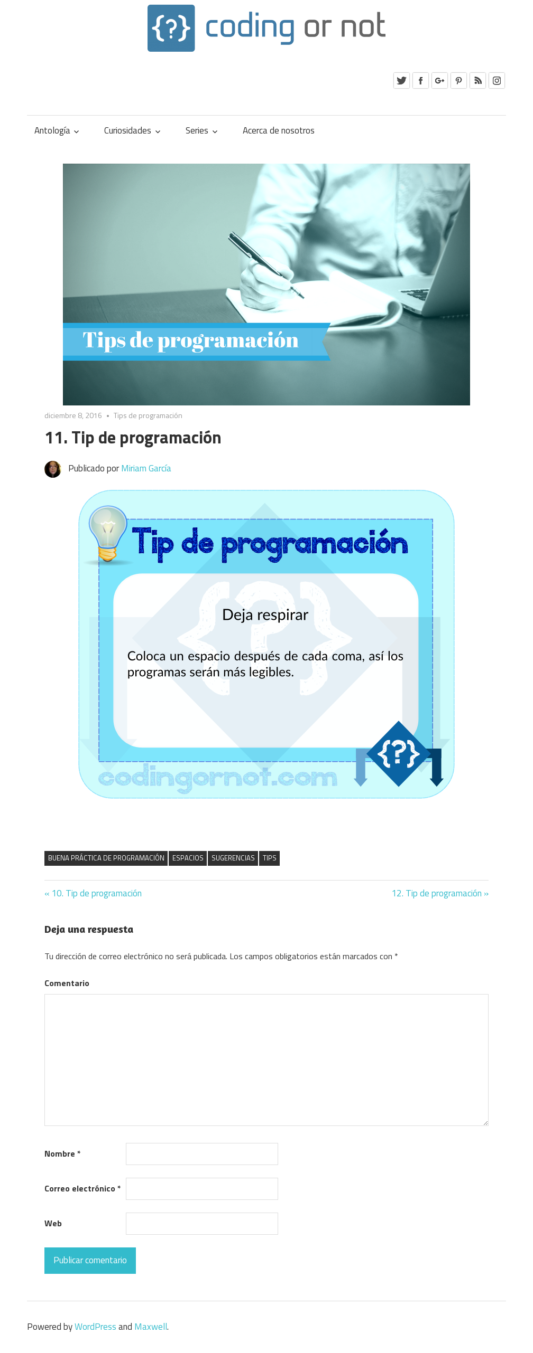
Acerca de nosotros (279, 130)
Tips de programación (148, 415)
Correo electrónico (82, 1188)
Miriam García (146, 468)
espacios (188, 858)
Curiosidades (127, 130)
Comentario (66, 983)
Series (197, 130)
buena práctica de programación (106, 858)
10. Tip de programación (96, 893)
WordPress (95, 1326)
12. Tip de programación (436, 893)
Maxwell (150, 1326)
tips (270, 858)
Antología (52, 130)
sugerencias (233, 858)
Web (53, 1223)
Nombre (62, 1153)
